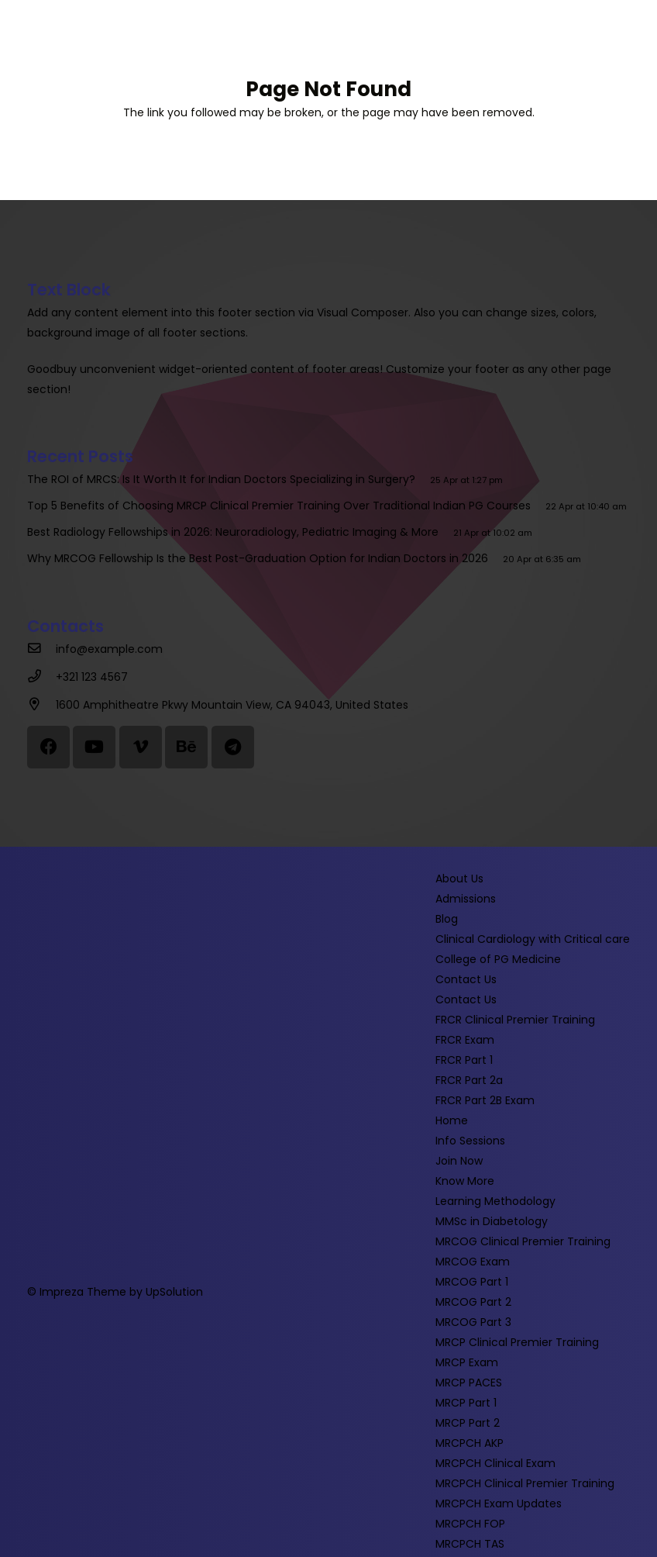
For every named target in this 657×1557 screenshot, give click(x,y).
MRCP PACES (468, 1382)
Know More (464, 1181)
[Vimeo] (140, 747)
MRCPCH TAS (469, 1544)
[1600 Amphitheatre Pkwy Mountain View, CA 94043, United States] (41, 705)
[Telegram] (233, 747)
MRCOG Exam (472, 1261)
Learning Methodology (495, 1201)
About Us (459, 878)
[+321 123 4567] (41, 677)
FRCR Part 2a (469, 1080)
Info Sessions (470, 1140)
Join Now (459, 1161)
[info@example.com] (41, 649)
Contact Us (466, 979)
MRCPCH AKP (469, 1443)
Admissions (465, 898)
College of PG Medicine (498, 959)
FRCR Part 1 (464, 1060)
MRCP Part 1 (466, 1402)
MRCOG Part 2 (473, 1302)
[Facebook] (48, 747)
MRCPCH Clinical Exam (495, 1463)
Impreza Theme (83, 1292)
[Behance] (186, 747)
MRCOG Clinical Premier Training (523, 1241)
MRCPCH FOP (470, 1523)
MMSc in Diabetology (491, 1221)
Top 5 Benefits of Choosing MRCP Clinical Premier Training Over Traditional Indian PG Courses (282, 505)
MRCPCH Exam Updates (498, 1503)
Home (451, 1120)
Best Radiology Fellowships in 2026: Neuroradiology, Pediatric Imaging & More (236, 532)
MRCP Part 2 (467, 1423)
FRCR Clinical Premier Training (515, 1019)
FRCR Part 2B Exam (485, 1100)
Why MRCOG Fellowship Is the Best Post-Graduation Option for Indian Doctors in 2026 (260, 558)
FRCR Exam (464, 1040)
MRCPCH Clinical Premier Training (524, 1483)
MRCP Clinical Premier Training (517, 1342)
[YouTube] (94, 747)
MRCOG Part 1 (471, 1281)
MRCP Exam (466, 1362)
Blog (446, 919)
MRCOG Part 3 (473, 1322)
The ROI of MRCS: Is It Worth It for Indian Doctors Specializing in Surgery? (224, 479)
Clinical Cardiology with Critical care (532, 939)
